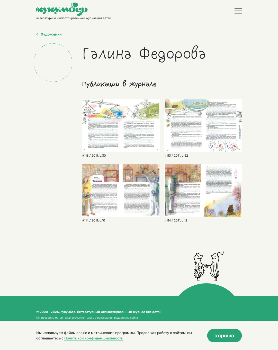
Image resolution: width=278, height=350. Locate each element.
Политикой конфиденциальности (93, 338)
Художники (49, 34)
